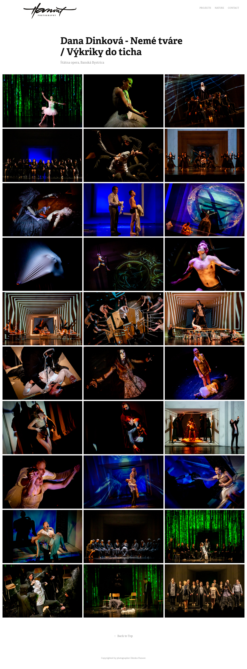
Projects (205, 7)
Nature (219, 7)
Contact (233, 7)
